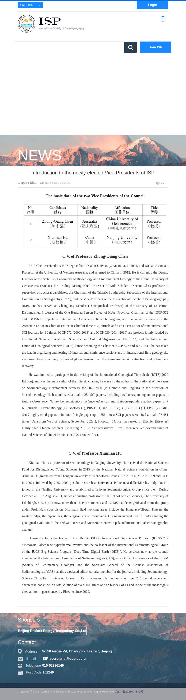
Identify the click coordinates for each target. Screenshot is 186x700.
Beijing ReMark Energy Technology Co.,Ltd (52, 631)
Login (152, 5)
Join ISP (155, 47)
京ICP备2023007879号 (129, 691)
